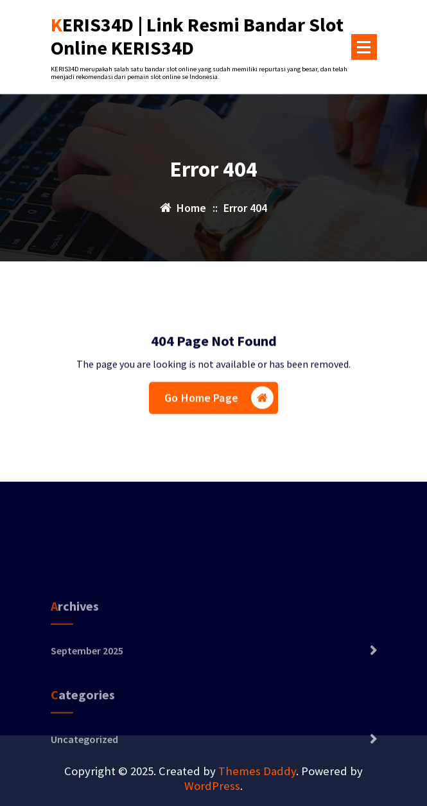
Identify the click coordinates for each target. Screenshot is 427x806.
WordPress (212, 785)
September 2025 (87, 667)
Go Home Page (219, 399)
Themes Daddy (257, 771)
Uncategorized (84, 756)
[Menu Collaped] (364, 47)
